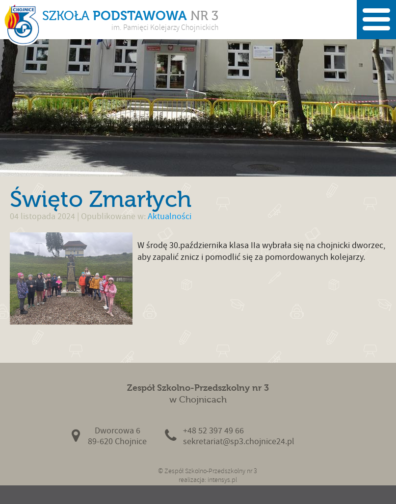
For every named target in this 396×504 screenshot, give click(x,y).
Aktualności (169, 216)
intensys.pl (222, 480)
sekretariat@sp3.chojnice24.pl (238, 441)
